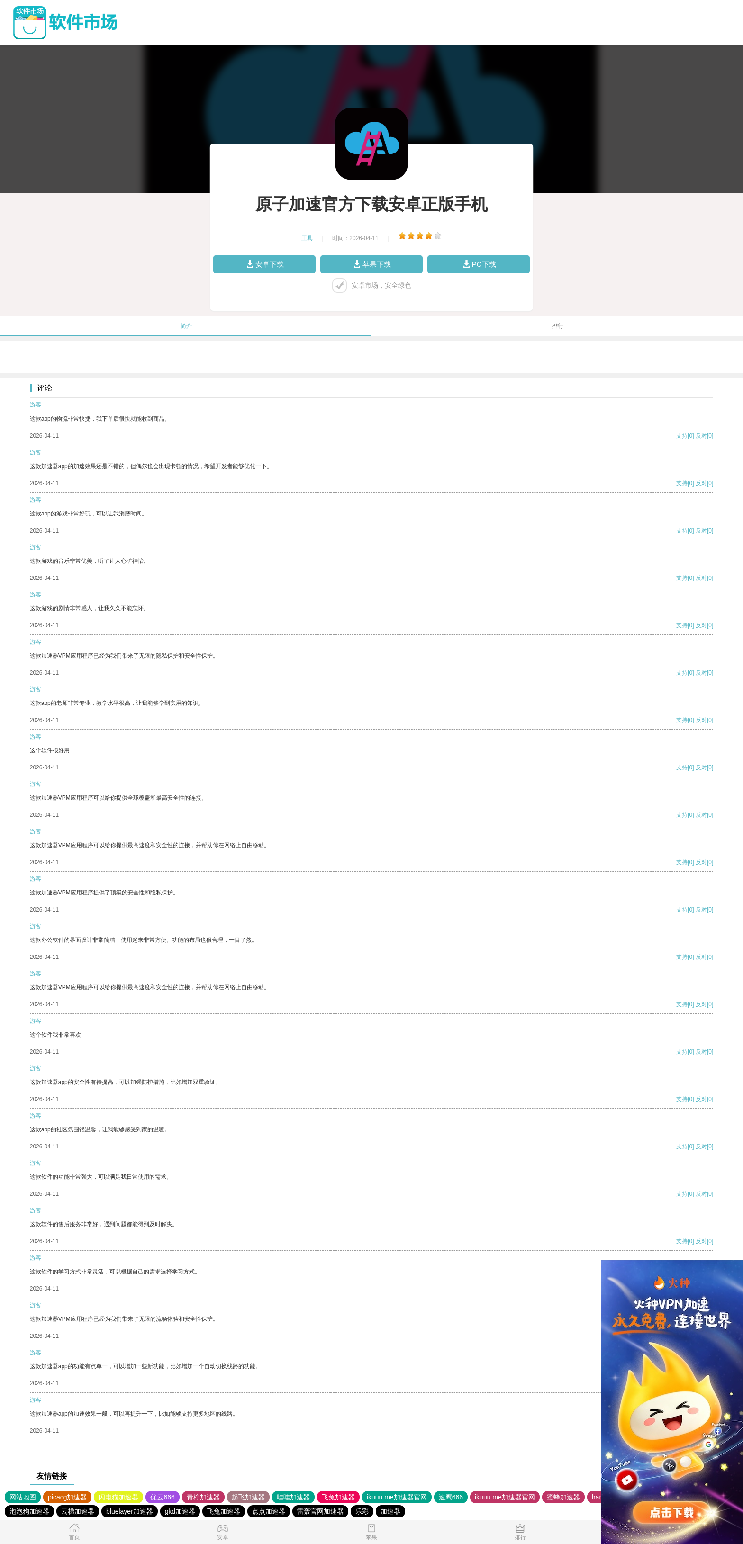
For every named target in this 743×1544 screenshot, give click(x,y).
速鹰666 (451, 1497)
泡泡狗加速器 (29, 1511)
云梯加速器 (77, 1511)
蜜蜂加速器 (563, 1497)
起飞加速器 (248, 1497)
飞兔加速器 (338, 1497)
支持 (682, 436)
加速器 (390, 1511)
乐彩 (362, 1511)
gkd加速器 (180, 1511)
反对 (701, 436)
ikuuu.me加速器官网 (397, 1497)
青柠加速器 (203, 1497)
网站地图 (22, 1497)
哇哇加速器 (293, 1497)
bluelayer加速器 (129, 1511)
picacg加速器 (67, 1497)
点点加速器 (268, 1511)
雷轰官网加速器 (320, 1511)
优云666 (162, 1497)
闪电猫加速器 (118, 1497)
